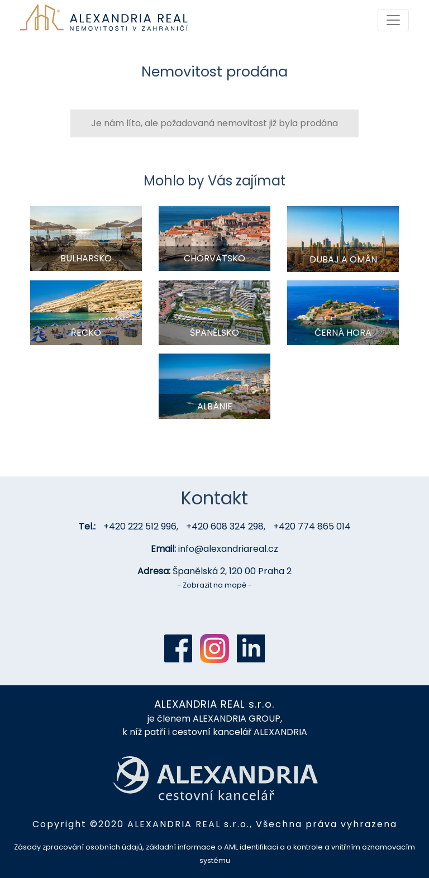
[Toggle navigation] (393, 20)
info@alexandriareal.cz (228, 548)
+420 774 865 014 (312, 526)
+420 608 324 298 (225, 526)
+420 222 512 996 (140, 526)
